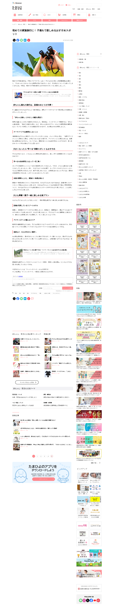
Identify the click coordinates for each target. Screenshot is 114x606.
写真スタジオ (80, 20)
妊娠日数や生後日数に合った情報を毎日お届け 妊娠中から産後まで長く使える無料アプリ (43, 474)
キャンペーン (65, 20)
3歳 (27, 293)
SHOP (61, 5)
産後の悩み (82, 100)
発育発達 (81, 103)
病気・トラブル (83, 97)
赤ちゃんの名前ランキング (86, 167)
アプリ (34, 20)
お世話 (80, 94)
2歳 (16, 110)
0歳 (16, 293)
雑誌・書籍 (19, 20)
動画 (80, 136)
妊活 (99, 9)
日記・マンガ (82, 130)
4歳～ (41, 293)
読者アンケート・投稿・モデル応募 (88, 152)
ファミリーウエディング (85, 124)
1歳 (18, 122)
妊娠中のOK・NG (83, 164)
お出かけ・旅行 (47, 293)
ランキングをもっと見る (27, 382)
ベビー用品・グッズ (84, 106)
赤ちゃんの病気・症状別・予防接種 (88, 179)
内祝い (68, 5)
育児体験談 (82, 127)
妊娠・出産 (80, 9)
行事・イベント (83, 109)
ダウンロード (44, 479)
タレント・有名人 (83, 133)
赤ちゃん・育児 (90, 9)
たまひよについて (83, 143)
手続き (80, 176)
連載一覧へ (94, 463)
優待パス (92, 15)
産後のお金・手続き (84, 118)
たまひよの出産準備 (84, 194)
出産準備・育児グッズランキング (87, 170)
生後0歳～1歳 (82, 59)
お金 (80, 173)
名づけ (46, 15)
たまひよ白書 (82, 197)
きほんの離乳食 (83, 182)
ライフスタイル (34, 293)
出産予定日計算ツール (84, 158)
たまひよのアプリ (83, 188)
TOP (73, 9)
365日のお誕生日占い (84, 155)
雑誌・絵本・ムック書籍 (85, 146)
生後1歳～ (81, 62)
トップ (13, 24)
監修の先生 (82, 185)
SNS (50, 20)
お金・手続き (33, 15)
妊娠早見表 (18, 15)
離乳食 (76, 15)
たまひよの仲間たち (84, 191)
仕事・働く (82, 115)
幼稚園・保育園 (83, 112)
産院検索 (81, 161)
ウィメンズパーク (56, 293)
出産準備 (62, 15)
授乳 (80, 88)
